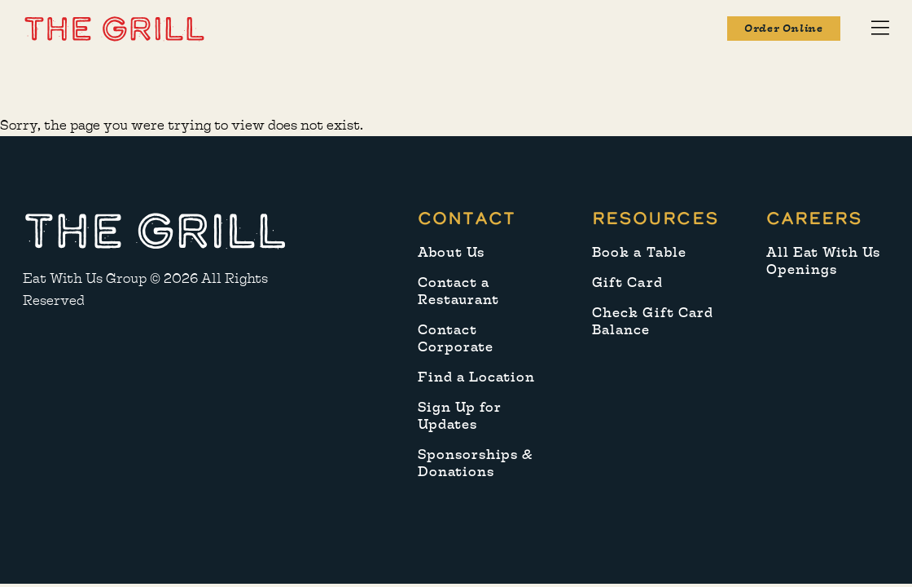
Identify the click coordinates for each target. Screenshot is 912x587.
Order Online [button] (783, 28)
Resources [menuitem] (655, 218)
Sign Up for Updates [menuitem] (460, 416)
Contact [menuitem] (466, 218)
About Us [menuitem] (451, 252)
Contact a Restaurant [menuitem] (459, 291)
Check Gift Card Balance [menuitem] (652, 321)
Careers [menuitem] (814, 218)
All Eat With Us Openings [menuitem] (823, 261)
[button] (114, 28)
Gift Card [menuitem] (627, 282)
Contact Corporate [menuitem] (455, 338)
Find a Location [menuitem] (477, 377)
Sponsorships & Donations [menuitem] (475, 463)
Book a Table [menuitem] (639, 252)
